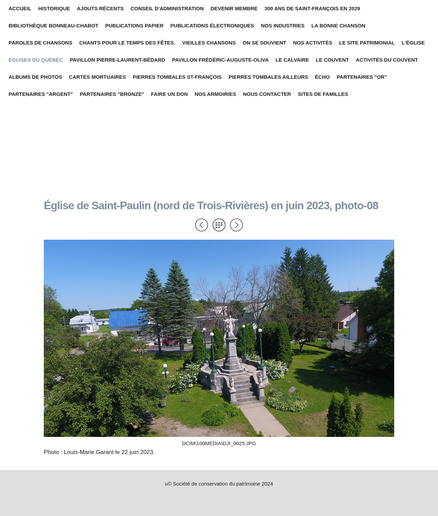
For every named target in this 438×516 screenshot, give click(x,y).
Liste (219, 224)
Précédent (201, 224)
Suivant (236, 224)
